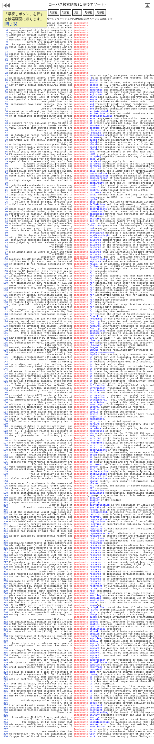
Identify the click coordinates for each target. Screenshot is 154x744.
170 (5, 426)
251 (5, 619)
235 (5, 581)
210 (5, 521)
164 (5, 411)
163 (5, 409)
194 (5, 483)
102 (5, 264)
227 (5, 562)
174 (5, 435)
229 (5, 566)
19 (5, 66)
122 (5, 311)
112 (5, 287)
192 (5, 478)
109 (5, 280)
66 (5, 178)
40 (5, 116)
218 (5, 540)
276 (5, 679)
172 (5, 431)
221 (5, 548)
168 (5, 421)
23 (5, 75)
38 (5, 111)
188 (5, 469)
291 (5, 715)
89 (5, 232)
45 (5, 128)
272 (5, 669)
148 (5, 373)
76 (5, 202)
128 (5, 326)
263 (5, 648)
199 (5, 495)
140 (5, 354)
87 (5, 228)
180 (5, 450)
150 (5, 378)
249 (5, 614)
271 (5, 667)
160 (5, 402)
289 (5, 710)
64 (5, 173)
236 (5, 583)
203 (5, 505)
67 (5, 180)
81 (5, 214)
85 (5, 223)
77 (5, 204)
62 (5, 168)
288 (5, 707)
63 (5, 171)
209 (5, 519)
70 (5, 187)
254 (5, 626)
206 (5, 512)
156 (5, 392)
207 (5, 514)
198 (5, 493)
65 (5, 175)
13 (5, 51)
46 (5, 130)
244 (5, 602)
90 (5, 235)
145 (5, 366)
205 (5, 509)
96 (5, 249)
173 (5, 433)
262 (5, 645)
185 (5, 462)
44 (5, 125)
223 (5, 552)
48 (5, 135)
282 (5, 693)
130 (5, 330)
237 (5, 586)
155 (5, 390)
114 (5, 292)
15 (5, 56)
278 (5, 683)
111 (5, 285)
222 (5, 550)
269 (5, 662)
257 (5, 633)
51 (5, 142)
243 (5, 600)
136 (5, 345)
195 (5, 485)
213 (5, 528)
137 (5, 347)
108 (5, 278)
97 (5, 252)
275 (5, 676)
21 (5, 70)
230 (5, 569)
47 (5, 132)
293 (5, 719)
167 (5, 419)
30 (5, 92)
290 (5, 712)
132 (5, 335)
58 (5, 159)
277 (5, 681)
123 (5, 314)
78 (5, 206)
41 (5, 118)
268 (5, 660)
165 (5, 414)
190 (5, 474)
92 (5, 240)
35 (5, 104)
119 (5, 304)
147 (5, 371)
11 (5, 47)
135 (5, 342)
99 (5, 257)
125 (5, 318)
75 (5, 199)
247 (5, 609)
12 (5, 49)
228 (5, 564)
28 (5, 87)
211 (5, 524)
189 (5, 471)
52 (5, 144)
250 (5, 617)
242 (5, 598)
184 (5, 459)
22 (5, 73)
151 (5, 381)
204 (5, 507)
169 (5, 424)
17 (5, 61)
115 (5, 295)
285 (5, 700)
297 (5, 729)
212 (5, 526)
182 (5, 454)
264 (5, 650)
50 (5, 140)
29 (5, 89)
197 (5, 490)
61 (5, 166)
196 (5, 488)
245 (5, 605)
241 (5, 595)
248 (5, 612)
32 (5, 97)
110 (5, 283)
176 (5, 440)
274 (5, 674)
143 (5, 361)
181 (5, 452)
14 (5, 54)
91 (5, 237)
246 (5, 607)
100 (5, 259)
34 (5, 101)
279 (5, 686)
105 (5, 271)
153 (5, 385)
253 (5, 624)
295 (5, 724)
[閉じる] (10, 24)
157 (5, 395)
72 (5, 192)
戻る (6, 5)
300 (5, 736)
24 (5, 77)
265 (5, 652)
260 (5, 641)
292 (5, 717)
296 (5, 726)
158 (5, 397)
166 (5, 416)
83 (5, 218)
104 (5, 268)
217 (5, 538)
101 (5, 261)
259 (5, 638)
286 (5, 703)
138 (5, 350)
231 (5, 571)
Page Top (147, 5)
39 (5, 113)
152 (5, 383)
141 (5, 357)
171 (5, 428)
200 (5, 497)
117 (5, 299)
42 (5, 120)
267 (5, 657)
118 (5, 302)
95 (5, 247)
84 (5, 221)
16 (5, 59)
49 (5, 137)
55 (5, 151)
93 (5, 242)
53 (5, 147)
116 (5, 297)
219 (5, 543)
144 (5, 364)
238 (5, 588)
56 (5, 154)
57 (5, 156)
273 (5, 672)
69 (5, 185)
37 (5, 108)
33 (5, 99)
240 (5, 593)
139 (5, 352)
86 (5, 225)
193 (5, 481)
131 (5, 333)
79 (5, 209)
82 (5, 216)
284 (5, 698)
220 (5, 545)
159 (5, 399)
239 (5, 591)
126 (5, 321)
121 (5, 309)
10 (5, 44)
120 (5, 307)
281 (5, 691)
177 (5, 442)
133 (5, 338)
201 (5, 500)
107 (5, 275)
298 (5, 731)
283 (5, 695)
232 (5, 574)
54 (5, 149)
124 (5, 316)
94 (5, 244)
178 (5, 445)
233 (5, 576)
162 (5, 407)
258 (5, 636)
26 (5, 82)
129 (5, 328)
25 (5, 80)
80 (5, 211)
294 (5, 722)
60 (5, 163)
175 (5, 438)
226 (5, 559)
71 (5, 190)
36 (5, 106)
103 (5, 266)
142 (5, 359)
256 (5, 631)
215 (5, 533)
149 (5, 376)
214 (5, 531)
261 (5, 643)
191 (5, 476)
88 (5, 230)
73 (5, 194)
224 (5, 555)
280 (5, 688)
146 (5, 369)
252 (5, 621)
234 (5, 579)
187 (5, 466)
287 (5, 705)
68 (5, 183)
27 (5, 85)
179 (5, 447)
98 (5, 254)
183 (5, 457)
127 (5, 323)
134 (5, 340)
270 (5, 664)
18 (5, 63)
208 (5, 517)
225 (5, 557)
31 (5, 94)
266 (5, 655)
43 (5, 123)
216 (5, 536)
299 (5, 733)
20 (5, 68)
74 (5, 197)
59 (5, 161)
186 (5, 464)
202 (5, 502)
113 (5, 290)
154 (5, 388)
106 (5, 273)
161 (5, 404)
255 (5, 629)
